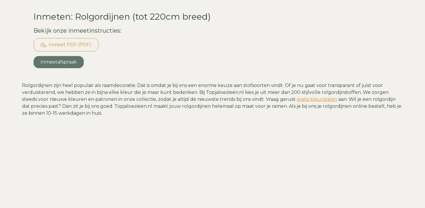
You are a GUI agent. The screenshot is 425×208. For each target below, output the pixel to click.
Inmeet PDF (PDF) (66, 45)
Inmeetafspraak (58, 62)
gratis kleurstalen (317, 99)
